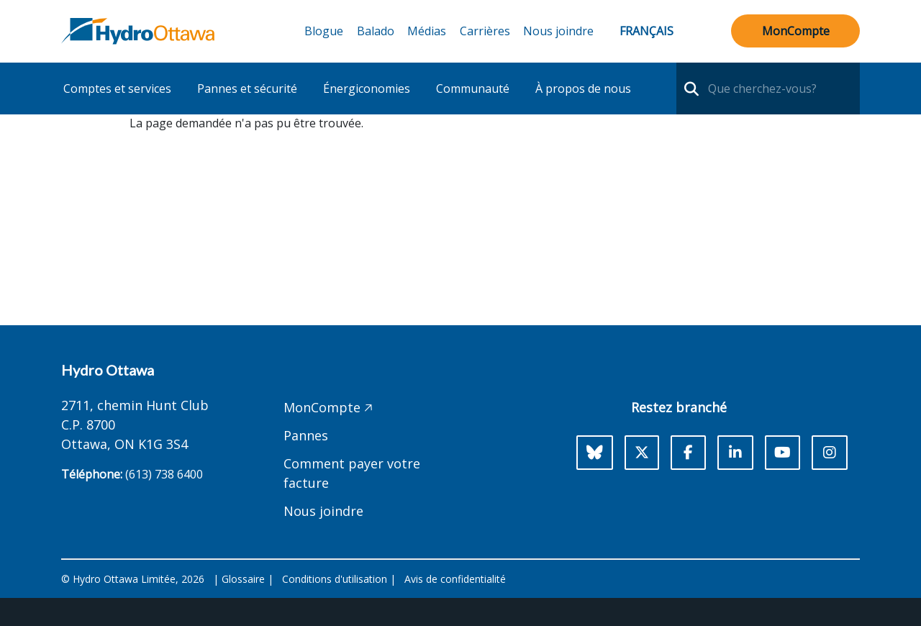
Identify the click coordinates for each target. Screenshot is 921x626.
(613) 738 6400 (164, 474)
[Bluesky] (594, 452)
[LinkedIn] (735, 452)
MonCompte (796, 31)
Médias (426, 31)
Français (646, 31)
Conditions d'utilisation (334, 579)
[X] (642, 452)
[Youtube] (782, 452)
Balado (375, 31)
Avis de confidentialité (455, 579)
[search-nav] (689, 88)
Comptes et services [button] (117, 88)
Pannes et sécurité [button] (247, 88)
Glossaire (243, 579)
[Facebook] (688, 452)
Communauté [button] (472, 88)
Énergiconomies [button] (366, 88)
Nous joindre (558, 31)
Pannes (305, 435)
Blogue (323, 31)
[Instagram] (830, 452)
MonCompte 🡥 (328, 407)
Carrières (485, 31)
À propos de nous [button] (583, 88)
